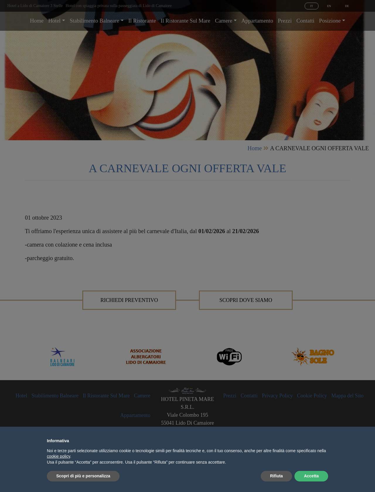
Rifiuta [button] (276, 476)
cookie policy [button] (58, 456)
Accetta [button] (311, 476)
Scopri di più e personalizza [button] (83, 476)
